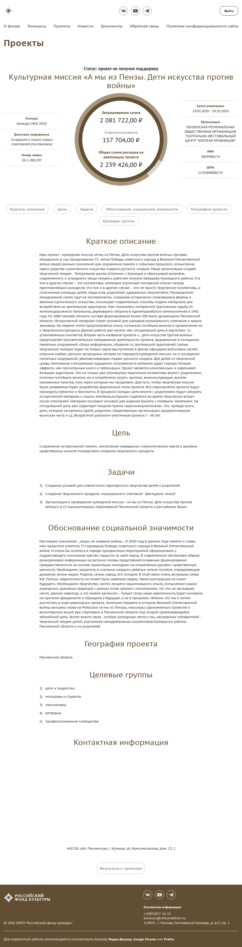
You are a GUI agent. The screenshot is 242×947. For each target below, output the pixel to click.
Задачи (86, 209)
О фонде (12, 26)
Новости (85, 26)
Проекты (62, 26)
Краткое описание (27, 209)
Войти (229, 11)
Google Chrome (145, 939)
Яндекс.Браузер (120, 939)
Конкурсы (37, 26)
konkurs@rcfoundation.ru (165, 918)
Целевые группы (119, 220)
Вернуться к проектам (121, 868)
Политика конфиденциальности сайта (202, 26)
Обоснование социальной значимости (142, 209)
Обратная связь (144, 26)
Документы (111, 26)
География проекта (209, 209)
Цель (62, 209)
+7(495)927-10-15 (157, 913)
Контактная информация (162, 907)
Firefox (169, 939)
